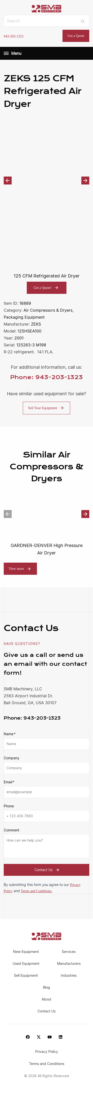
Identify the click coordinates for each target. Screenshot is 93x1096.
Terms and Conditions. (36, 891)
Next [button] (85, 180)
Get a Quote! (46, 288)
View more (16, 569)
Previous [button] (8, 180)
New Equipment (26, 951)
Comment (11, 830)
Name (9, 734)
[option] (46, 180)
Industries (69, 975)
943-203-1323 (13, 36)
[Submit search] (82, 21)
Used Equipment (26, 963)
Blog (46, 987)
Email (9, 782)
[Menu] (6, 53)
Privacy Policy (46, 1051)
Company (11, 758)
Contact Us (47, 870)
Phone (9, 806)
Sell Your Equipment (46, 408)
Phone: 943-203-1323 (46, 377)
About (46, 999)
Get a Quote (75, 36)
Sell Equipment (26, 975)
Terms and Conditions (46, 1064)
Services (69, 951)
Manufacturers (69, 963)
